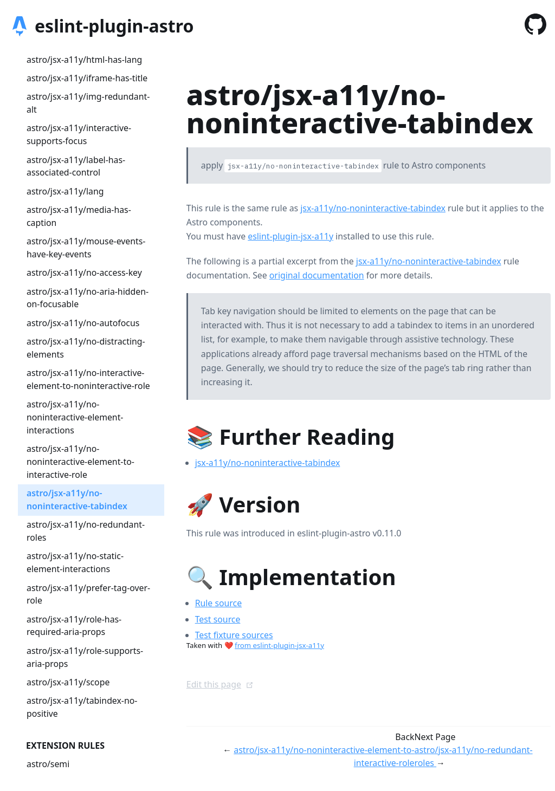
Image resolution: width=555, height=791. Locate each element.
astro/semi (48, 764)
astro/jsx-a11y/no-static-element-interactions (75, 562)
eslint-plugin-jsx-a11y (290, 236)
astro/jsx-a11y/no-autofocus (83, 323)
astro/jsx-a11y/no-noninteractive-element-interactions (75, 417)
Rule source (218, 603)
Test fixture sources (234, 635)
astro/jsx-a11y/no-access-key (84, 272)
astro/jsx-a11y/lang (65, 191)
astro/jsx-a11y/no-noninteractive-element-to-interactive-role (80, 462)
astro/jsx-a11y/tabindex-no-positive (82, 707)
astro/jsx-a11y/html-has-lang (84, 60)
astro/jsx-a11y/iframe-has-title (87, 78)
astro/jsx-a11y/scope (68, 682)
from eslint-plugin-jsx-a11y (279, 645)
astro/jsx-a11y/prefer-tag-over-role (88, 594)
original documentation (316, 275)
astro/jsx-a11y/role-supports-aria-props (85, 657)
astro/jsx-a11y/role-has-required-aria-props (74, 625)
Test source (218, 619)
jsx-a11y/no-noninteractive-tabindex (373, 208)
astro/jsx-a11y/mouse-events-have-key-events (86, 247)
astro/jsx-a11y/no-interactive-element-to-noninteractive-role (88, 379)
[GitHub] (535, 26)
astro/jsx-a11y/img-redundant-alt (88, 102)
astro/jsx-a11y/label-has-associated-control (76, 166)
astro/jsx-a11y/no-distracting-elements (86, 347)
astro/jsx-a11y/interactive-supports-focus (79, 134)
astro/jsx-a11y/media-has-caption (79, 216)
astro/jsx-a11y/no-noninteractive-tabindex (77, 499)
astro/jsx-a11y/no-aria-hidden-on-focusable (88, 298)
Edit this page (220, 684)
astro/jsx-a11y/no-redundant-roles (86, 530)
